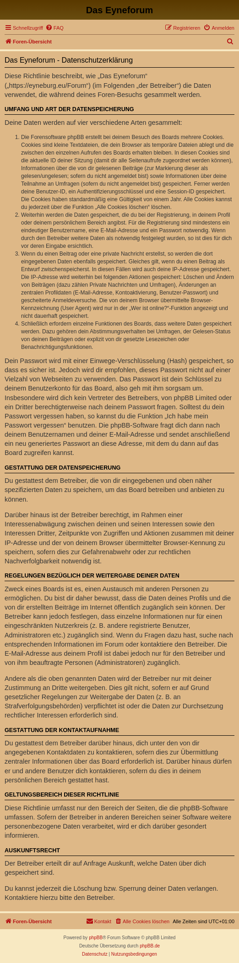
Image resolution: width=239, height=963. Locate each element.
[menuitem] (54, 27)
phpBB (96, 937)
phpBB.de (150, 945)
